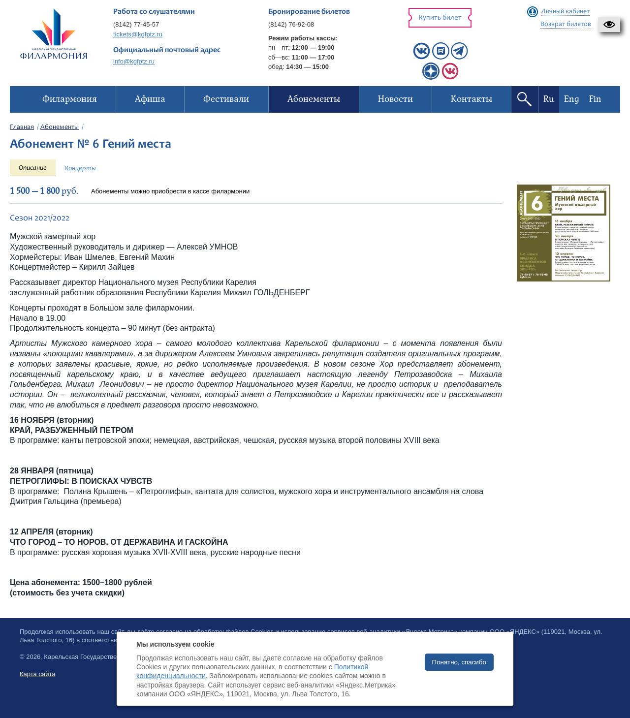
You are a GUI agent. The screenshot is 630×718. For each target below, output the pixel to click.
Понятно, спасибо (459, 662)
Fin (595, 99)
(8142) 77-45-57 (136, 24)
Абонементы (59, 127)
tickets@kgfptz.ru (137, 34)
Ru (548, 99)
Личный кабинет (565, 11)
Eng (571, 99)
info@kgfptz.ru (134, 61)
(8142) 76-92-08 (291, 24)
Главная (22, 127)
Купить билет (440, 18)
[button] (609, 24)
